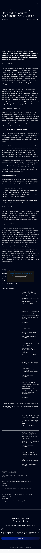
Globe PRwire (4, 410)
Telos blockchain (8, 211)
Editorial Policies (32, 544)
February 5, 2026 (5, 498)
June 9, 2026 (4, 479)
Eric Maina (4, 276)
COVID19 (9, 283)
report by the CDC (13, 179)
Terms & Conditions (9, 544)
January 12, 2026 (5, 503)
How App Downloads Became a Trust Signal (13, 501)
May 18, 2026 (4, 491)
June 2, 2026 (4, 485)
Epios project (14, 283)
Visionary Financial (25, 336)
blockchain (4, 283)
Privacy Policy (26, 275)
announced (22, 68)
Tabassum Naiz (24, 464)
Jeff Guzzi (23, 396)
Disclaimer (25, 544)
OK (20, 277)
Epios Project (14, 161)
